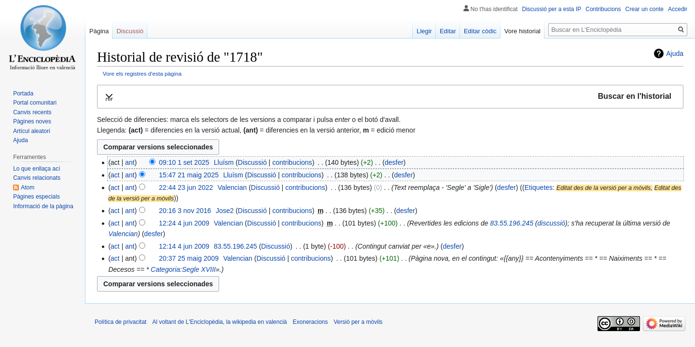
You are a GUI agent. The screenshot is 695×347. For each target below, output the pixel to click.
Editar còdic (480, 31)
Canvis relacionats (36, 177)
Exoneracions (310, 322)
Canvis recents (32, 112)
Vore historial (522, 31)
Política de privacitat (120, 322)
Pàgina (99, 31)
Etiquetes (539, 187)
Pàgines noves (32, 121)
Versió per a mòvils (358, 322)
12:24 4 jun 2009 (184, 223)
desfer (394, 162)
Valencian (123, 234)
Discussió (252, 162)
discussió (552, 223)
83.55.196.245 (511, 223)
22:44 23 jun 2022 (186, 187)
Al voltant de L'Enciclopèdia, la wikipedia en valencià (219, 322)
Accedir (677, 9)
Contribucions (603, 9)
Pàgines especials (36, 196)
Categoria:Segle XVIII (183, 269)
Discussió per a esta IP (552, 9)
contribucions (292, 162)
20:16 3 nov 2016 (185, 210)
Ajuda (674, 53)
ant (129, 162)
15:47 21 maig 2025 (189, 175)
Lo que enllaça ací (36, 168)
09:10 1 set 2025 (184, 162)
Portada (23, 93)
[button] (390, 96)
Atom (27, 187)
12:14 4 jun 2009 (184, 246)
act (115, 175)
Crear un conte (645, 9)
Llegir (424, 31)
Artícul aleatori (31, 131)
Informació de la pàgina (43, 206)
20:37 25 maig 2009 (189, 258)
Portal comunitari (34, 102)
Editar (448, 31)
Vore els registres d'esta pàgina (142, 73)
